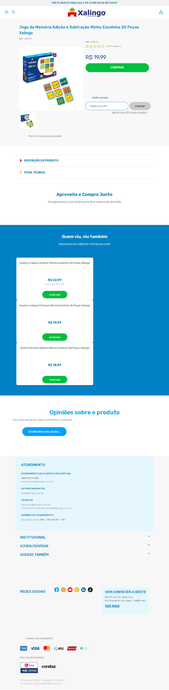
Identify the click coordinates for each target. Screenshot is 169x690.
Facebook (56, 590)
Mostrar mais (148, 161)
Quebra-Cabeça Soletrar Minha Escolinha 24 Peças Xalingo (55, 263)
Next (160, 2)
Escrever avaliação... (44, 432)
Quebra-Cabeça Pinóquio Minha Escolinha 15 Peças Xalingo (54, 306)
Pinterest (76, 590)
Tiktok (90, 590)
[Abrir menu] (6, 12)
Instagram (63, 590)
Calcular (140, 106)
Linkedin (83, 590)
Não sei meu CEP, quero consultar (129, 113)
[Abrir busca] (13, 12)
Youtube (70, 590)
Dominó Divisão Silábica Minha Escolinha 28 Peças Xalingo (54, 348)
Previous (9, 2)
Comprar (117, 67)
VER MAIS (112, 607)
